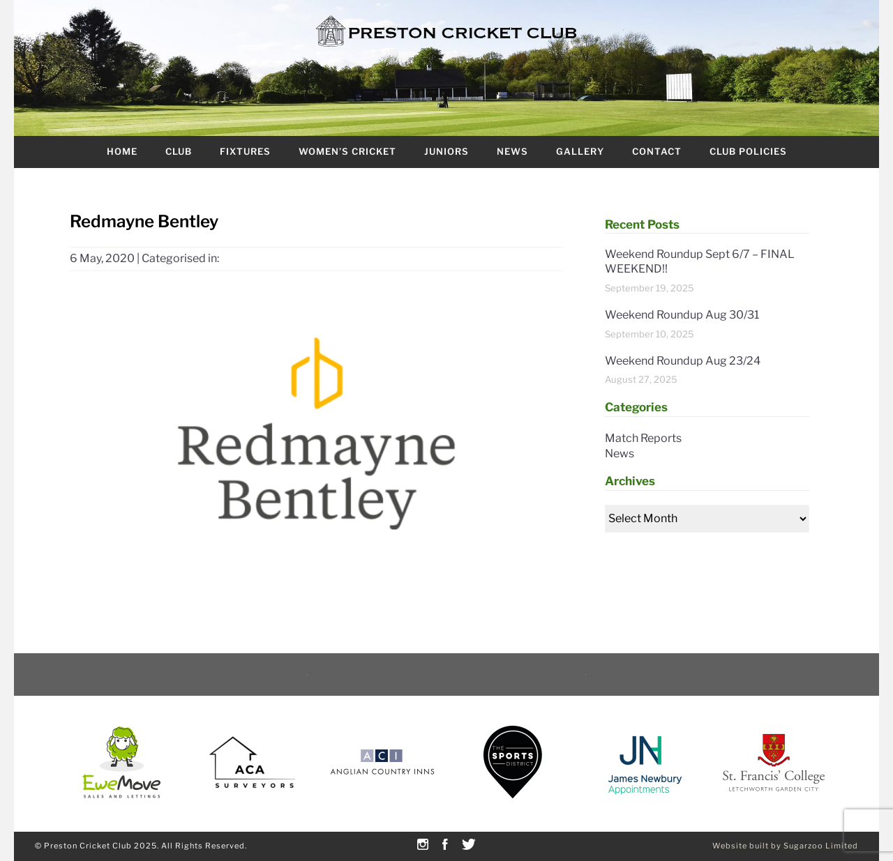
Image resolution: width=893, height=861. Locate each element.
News (512, 151)
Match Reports (643, 438)
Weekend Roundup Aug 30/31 (682, 314)
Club (178, 151)
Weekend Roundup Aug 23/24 (682, 360)
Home (122, 151)
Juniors (446, 151)
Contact (657, 151)
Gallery (580, 151)
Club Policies (748, 151)
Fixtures (245, 151)
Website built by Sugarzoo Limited (785, 846)
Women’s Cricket (347, 151)
